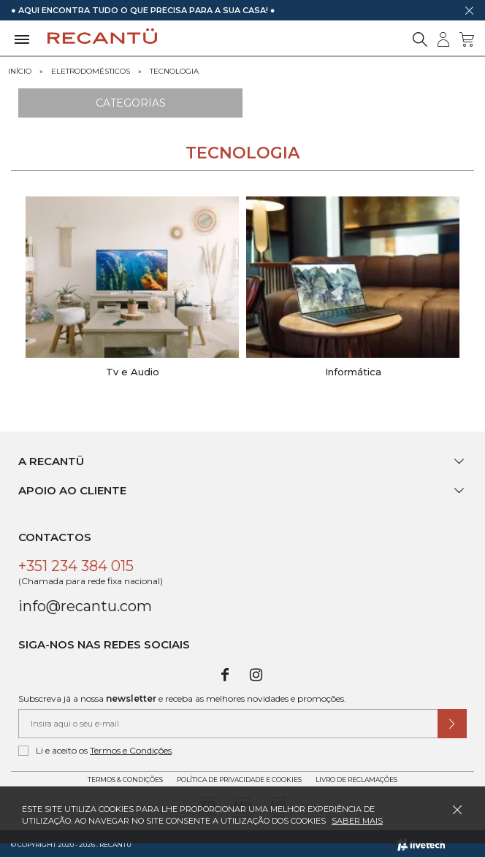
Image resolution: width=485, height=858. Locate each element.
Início (19, 71)
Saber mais (357, 821)
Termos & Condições (125, 779)
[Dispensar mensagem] (469, 10)
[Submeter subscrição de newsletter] (452, 723)
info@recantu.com (85, 606)
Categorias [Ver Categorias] (131, 103)
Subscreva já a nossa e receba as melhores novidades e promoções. (182, 698)
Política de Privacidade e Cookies (239, 779)
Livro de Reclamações (356, 779)
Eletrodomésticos (90, 71)
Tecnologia (174, 71)
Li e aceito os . (96, 751)
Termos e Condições (131, 750)
